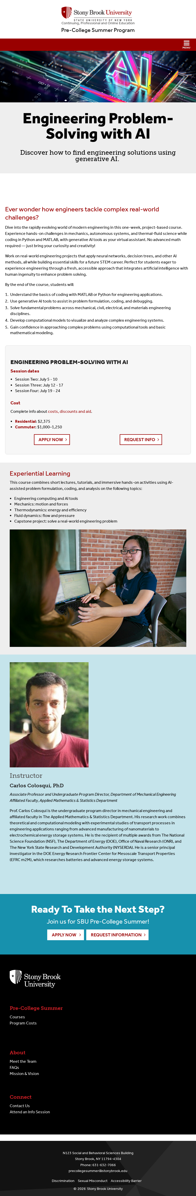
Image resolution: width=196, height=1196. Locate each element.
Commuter (25, 427)
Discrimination (63, 1181)
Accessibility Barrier (126, 1181)
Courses (17, 1016)
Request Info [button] (139, 439)
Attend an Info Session (30, 1111)
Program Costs (23, 1023)
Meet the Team (23, 1061)
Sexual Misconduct (92, 1181)
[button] (98, 45)
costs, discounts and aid (69, 411)
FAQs (14, 1067)
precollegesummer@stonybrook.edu (98, 1171)
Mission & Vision (24, 1073)
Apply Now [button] (51, 439)
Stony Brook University (105, 1189)
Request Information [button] (116, 935)
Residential (25, 421)
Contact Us (20, 1105)
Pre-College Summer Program (98, 30)
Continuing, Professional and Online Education (98, 23)
